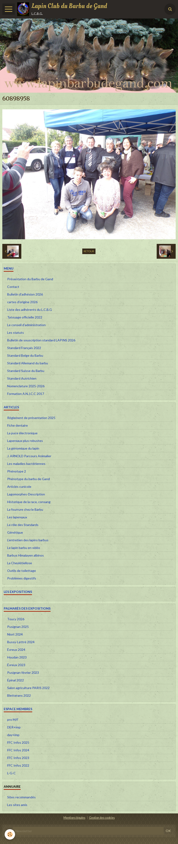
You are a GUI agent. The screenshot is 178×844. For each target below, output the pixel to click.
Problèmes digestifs (21, 578)
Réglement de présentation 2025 (31, 418)
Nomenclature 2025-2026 (25, 386)
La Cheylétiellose (19, 563)
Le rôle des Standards (22, 525)
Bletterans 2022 (19, 695)
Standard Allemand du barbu (27, 363)
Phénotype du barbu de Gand (28, 479)
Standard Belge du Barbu (25, 355)
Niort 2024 (15, 634)
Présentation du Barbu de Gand (30, 279)
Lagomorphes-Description (26, 494)
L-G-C (11, 773)
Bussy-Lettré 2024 (21, 642)
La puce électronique (22, 433)
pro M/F (12, 719)
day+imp (13, 735)
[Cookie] (10, 834)
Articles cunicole (19, 486)
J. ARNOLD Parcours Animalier (29, 456)
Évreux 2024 (16, 650)
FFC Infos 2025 (18, 742)
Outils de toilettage (21, 571)
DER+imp (14, 727)
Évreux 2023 (16, 665)
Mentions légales (74, 817)
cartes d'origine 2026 (22, 302)
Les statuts (15, 332)
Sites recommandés (21, 797)
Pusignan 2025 (18, 627)
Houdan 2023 (17, 657)
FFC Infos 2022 (18, 765)
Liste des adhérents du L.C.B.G (29, 310)
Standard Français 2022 (24, 348)
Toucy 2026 (15, 619)
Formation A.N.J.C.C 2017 (25, 394)
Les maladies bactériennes (26, 464)
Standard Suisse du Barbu (25, 371)
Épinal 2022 (15, 680)
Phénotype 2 (16, 471)
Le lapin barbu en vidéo (23, 548)
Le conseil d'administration (26, 325)
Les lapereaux (17, 517)
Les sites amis (17, 805)
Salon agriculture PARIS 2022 (28, 688)
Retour (89, 251)
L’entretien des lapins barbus (27, 540)
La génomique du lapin (23, 448)
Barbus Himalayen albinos (25, 555)
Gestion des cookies (102, 817)
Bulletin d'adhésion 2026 (25, 294)
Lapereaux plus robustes (25, 441)
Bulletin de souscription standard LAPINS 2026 (41, 340)
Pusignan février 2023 (23, 672)
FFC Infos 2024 (18, 750)
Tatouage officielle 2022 (24, 317)
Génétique (15, 532)
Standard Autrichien (21, 378)
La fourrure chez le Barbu (25, 509)
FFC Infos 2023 (18, 758)
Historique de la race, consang (29, 502)
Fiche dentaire (17, 425)
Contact (13, 287)
